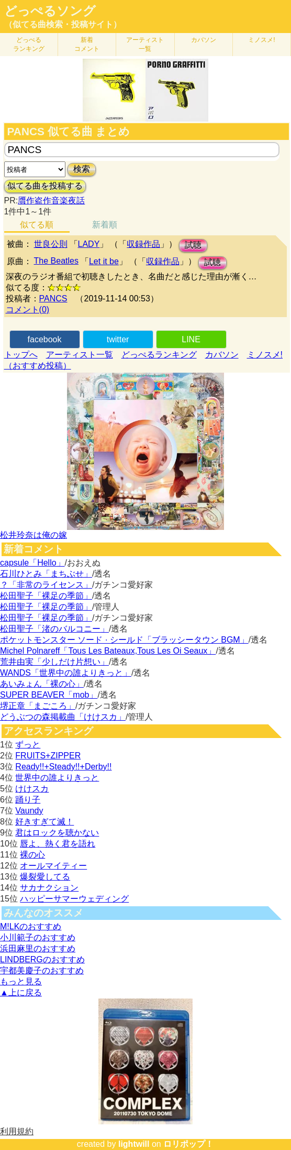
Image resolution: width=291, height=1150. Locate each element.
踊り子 (27, 799)
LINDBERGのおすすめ (42, 959)
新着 (86, 44)
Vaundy (29, 810)
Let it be (104, 261)
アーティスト (145, 44)
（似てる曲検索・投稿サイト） (62, 24)
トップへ (21, 354)
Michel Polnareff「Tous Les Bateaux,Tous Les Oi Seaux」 (108, 650)
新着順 (104, 224)
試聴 (193, 245)
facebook (45, 339)
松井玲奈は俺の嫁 (33, 534)
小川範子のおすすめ (37, 937)
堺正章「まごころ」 (37, 705)
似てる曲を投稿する (45, 185)
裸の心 (32, 854)
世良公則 (51, 244)
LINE (191, 339)
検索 (81, 169)
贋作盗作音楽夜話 (51, 200)
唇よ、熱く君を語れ (57, 843)
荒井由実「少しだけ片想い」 (54, 661)
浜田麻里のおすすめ (37, 948)
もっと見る (21, 981)
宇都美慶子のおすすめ (42, 970)
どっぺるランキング (159, 354)
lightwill (134, 1144)
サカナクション (49, 887)
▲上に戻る (21, 992)
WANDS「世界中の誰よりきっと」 (65, 672)
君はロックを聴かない (57, 832)
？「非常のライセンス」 (46, 584)
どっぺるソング (50, 11)
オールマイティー (53, 865)
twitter (118, 339)
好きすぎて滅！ (44, 821)
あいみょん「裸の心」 (42, 683)
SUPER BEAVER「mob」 (48, 694)
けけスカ (32, 788)
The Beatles (56, 260)
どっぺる (28, 44)
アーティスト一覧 (79, 354)
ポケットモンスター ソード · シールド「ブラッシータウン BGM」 (124, 639)
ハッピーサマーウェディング (74, 898)
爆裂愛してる (45, 876)
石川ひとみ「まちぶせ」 (46, 573)
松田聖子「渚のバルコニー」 (54, 628)
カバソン (203, 40)
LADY (89, 244)
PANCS (53, 298)
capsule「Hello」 (32, 562)
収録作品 (143, 244)
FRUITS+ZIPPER (48, 755)
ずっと (27, 744)
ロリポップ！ (188, 1144)
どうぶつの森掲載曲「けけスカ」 (63, 716)
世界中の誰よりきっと (57, 777)
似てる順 (36, 224)
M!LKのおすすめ (30, 926)
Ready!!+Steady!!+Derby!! (63, 766)
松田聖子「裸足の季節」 (46, 595)
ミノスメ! (261, 40)
